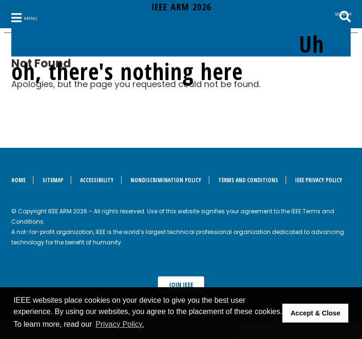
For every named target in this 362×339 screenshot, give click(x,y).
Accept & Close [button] (315, 313)
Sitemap (52, 180)
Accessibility (97, 180)
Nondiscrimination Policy (166, 180)
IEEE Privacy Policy (318, 180)
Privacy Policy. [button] (120, 324)
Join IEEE (181, 284)
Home (18, 180)
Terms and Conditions (248, 180)
